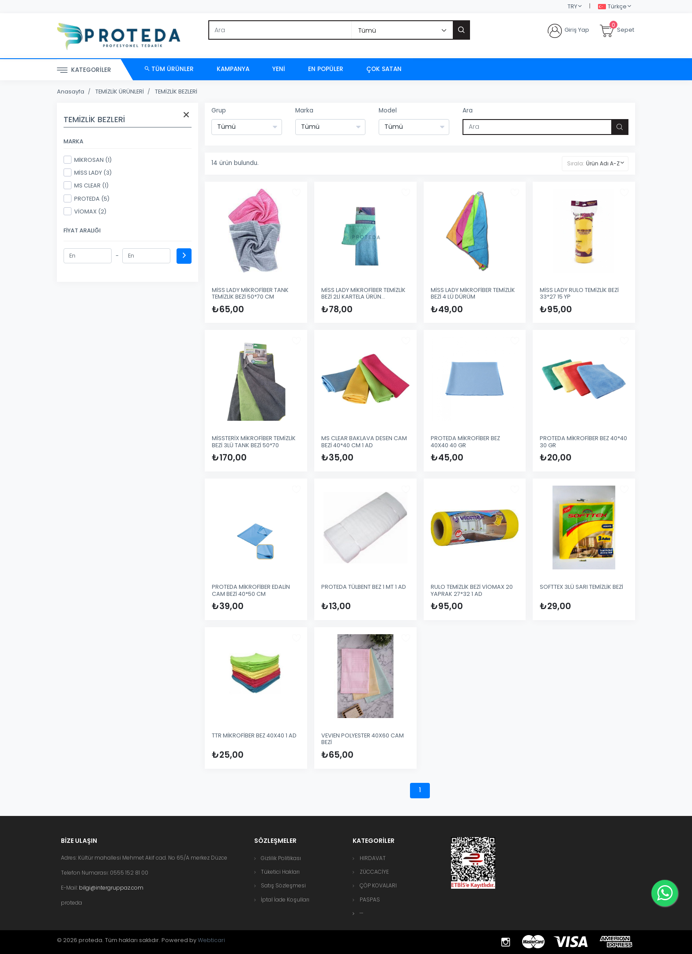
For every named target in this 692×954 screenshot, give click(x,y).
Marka (304, 110)
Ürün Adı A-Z (603, 163)
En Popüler (325, 69)
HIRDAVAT (373, 858)
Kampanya (233, 69)
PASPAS (370, 899)
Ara (468, 110)
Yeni (278, 69)
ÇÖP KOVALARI (378, 885)
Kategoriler (84, 70)
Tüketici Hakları (280, 871)
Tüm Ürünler (169, 69)
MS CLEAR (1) (86, 185)
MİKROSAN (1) (88, 160)
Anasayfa (70, 91)
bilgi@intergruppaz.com (111, 887)
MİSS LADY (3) (88, 172)
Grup (218, 110)
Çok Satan (384, 69)
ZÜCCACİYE (374, 871)
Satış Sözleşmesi (283, 885)
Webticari (211, 940)
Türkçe (612, 7)
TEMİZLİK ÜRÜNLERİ (119, 91)
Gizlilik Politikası (281, 858)
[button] (361, 913)
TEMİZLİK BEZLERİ (176, 91)
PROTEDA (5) (86, 198)
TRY (572, 6)
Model (388, 110)
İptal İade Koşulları (285, 899)
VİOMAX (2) (85, 211)
